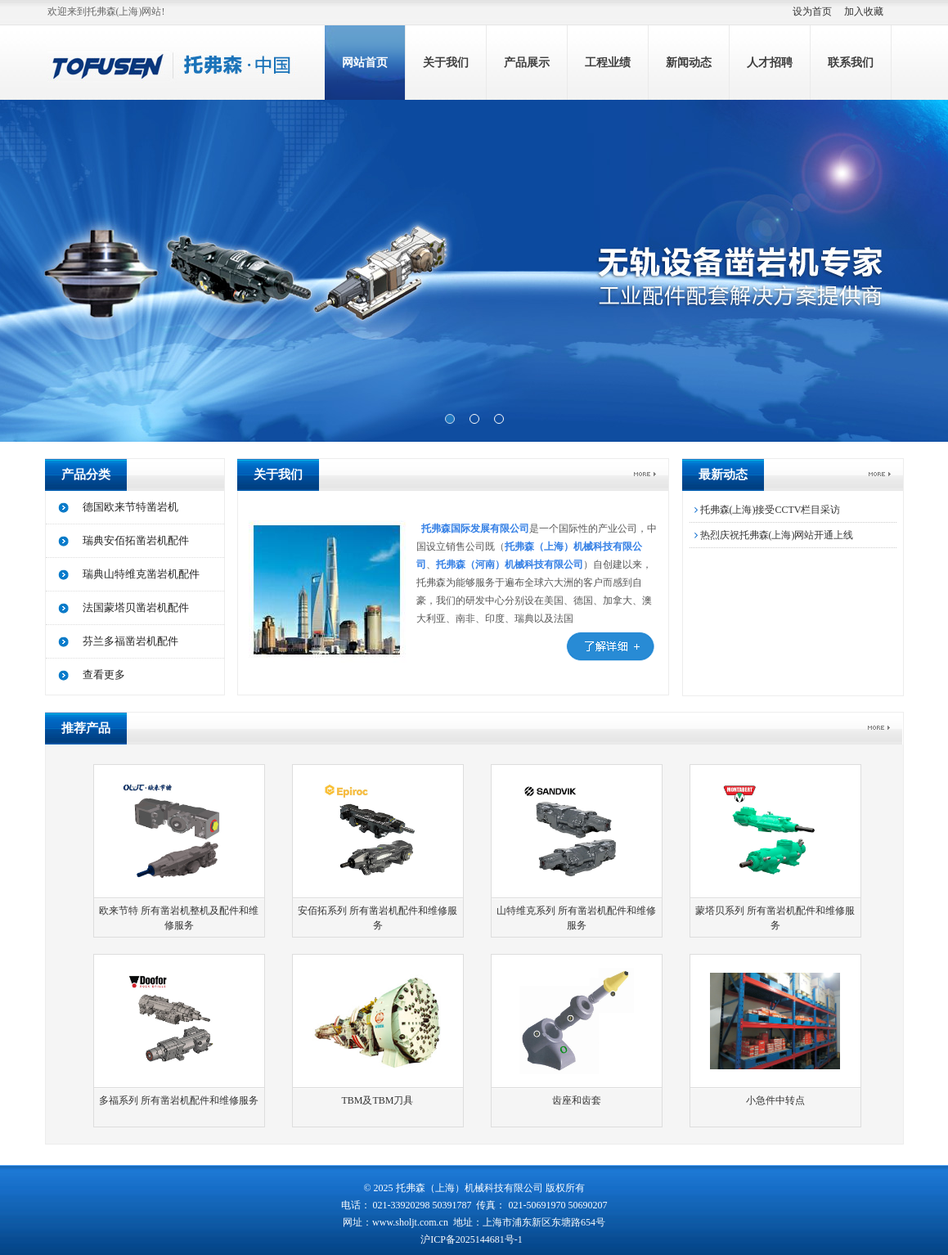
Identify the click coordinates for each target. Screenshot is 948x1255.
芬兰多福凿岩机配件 (130, 641)
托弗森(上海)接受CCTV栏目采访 (765, 509)
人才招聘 (770, 62)
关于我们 (446, 62)
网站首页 (365, 62)
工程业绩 (608, 62)
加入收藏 (863, 11)
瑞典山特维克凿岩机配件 (141, 574)
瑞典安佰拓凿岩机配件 (136, 540)
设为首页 (812, 11)
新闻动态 (689, 62)
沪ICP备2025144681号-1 (472, 1239)
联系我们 (851, 62)
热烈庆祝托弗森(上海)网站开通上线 (772, 535)
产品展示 (527, 62)
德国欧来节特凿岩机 (130, 507)
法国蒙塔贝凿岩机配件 (136, 607)
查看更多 (104, 674)
